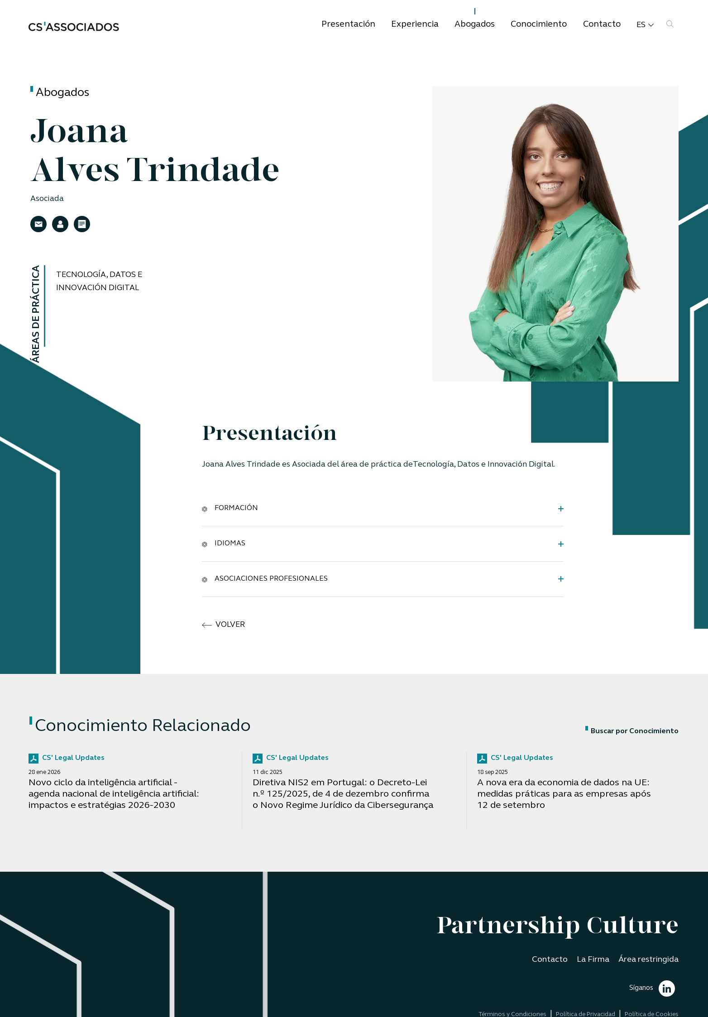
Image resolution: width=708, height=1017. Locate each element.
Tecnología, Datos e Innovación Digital (99, 281)
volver (223, 625)
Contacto (602, 24)
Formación (230, 508)
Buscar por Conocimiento (632, 731)
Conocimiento (539, 24)
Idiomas (223, 543)
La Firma (593, 959)
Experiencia (415, 24)
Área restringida (648, 959)
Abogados (474, 24)
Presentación (348, 24)
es (645, 25)
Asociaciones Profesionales (265, 578)
